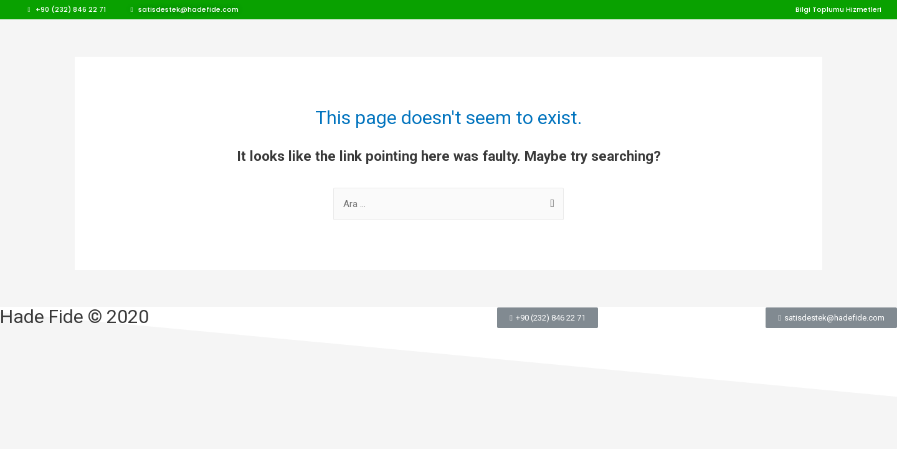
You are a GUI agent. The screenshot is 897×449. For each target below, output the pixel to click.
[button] (67, 9)
